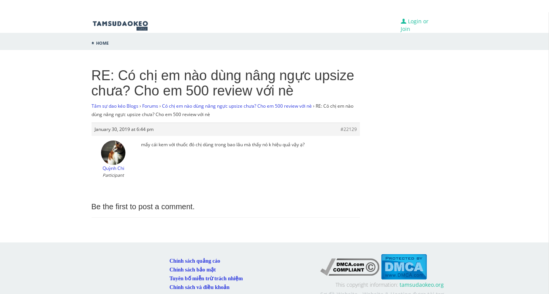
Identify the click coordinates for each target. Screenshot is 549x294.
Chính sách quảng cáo (195, 261)
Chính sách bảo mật (193, 270)
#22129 (348, 129)
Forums (150, 106)
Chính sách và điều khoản (200, 287)
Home (102, 42)
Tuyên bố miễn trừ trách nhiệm (206, 278)
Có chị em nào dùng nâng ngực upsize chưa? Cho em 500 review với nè (237, 106)
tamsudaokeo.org (422, 284)
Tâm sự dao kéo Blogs (115, 106)
